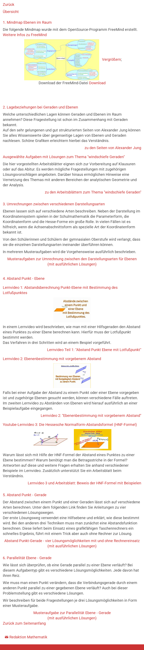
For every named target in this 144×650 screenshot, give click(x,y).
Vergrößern (111, 59)
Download (97, 83)
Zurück (8, 4)
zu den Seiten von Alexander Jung (113, 148)
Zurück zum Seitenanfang (24, 623)
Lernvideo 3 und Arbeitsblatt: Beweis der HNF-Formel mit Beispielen (84, 483)
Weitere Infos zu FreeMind (25, 35)
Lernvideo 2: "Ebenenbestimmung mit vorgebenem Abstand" (91, 415)
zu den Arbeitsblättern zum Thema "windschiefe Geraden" (93, 192)
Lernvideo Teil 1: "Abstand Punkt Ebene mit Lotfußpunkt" (94, 349)
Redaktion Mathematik (28, 637)
